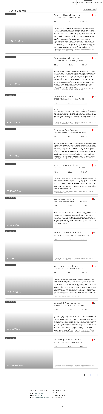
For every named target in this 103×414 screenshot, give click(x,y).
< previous (80, 375)
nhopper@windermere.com (41, 397)
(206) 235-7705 (38, 393)
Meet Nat (80, 2)
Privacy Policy (68, 406)
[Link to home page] (7, 2)
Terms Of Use (57, 406)
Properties (88, 2)
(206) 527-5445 (38, 395)
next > (95, 375)
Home (74, 2)
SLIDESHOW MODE (90, 9)
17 (91, 375)
